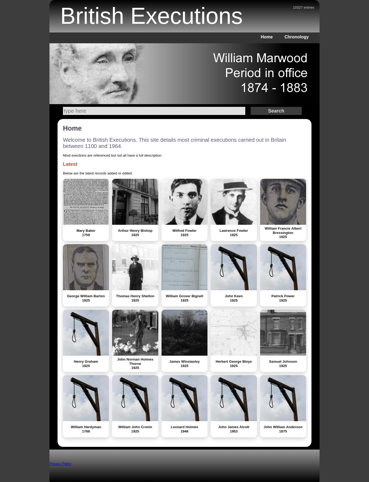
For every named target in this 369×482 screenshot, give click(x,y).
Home (267, 37)
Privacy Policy (60, 464)
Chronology (296, 37)
